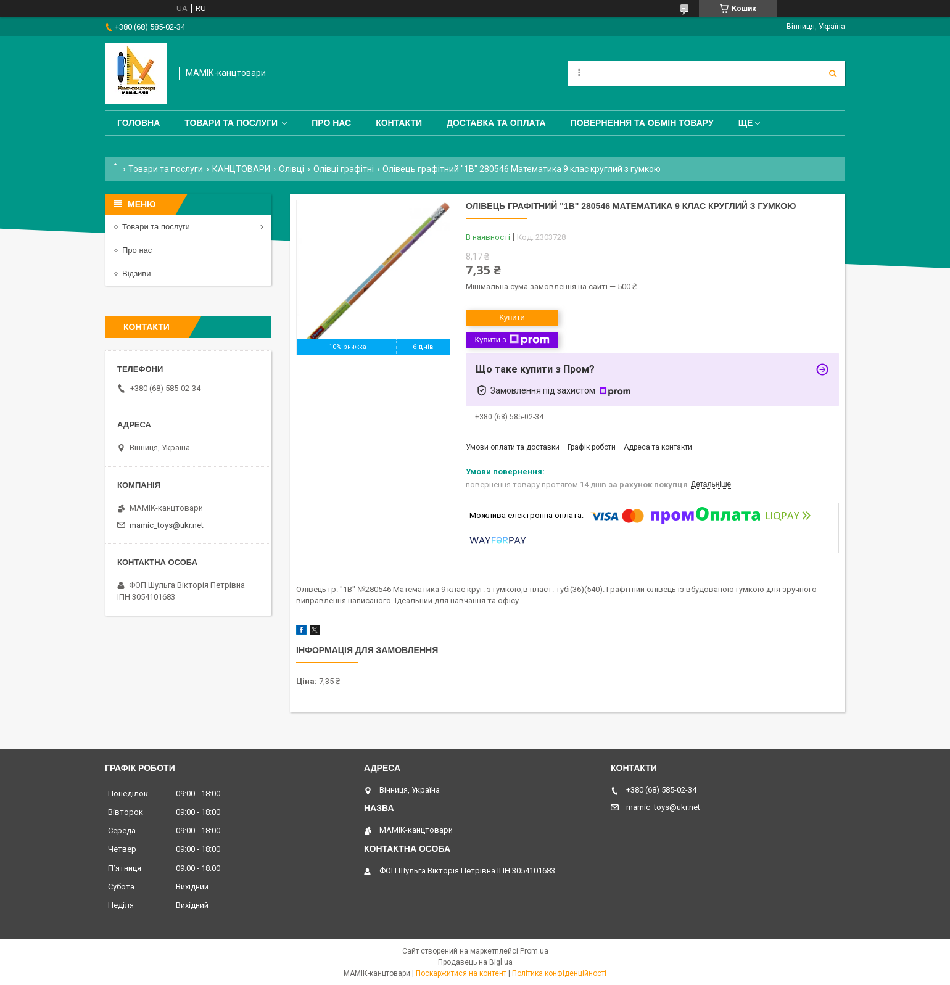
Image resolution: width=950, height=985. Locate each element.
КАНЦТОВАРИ (241, 169)
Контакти (399, 123)
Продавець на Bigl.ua (475, 962)
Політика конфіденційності (559, 973)
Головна (138, 123)
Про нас (331, 123)
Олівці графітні (343, 169)
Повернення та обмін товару (642, 123)
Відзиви (136, 273)
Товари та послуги (231, 123)
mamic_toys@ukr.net (167, 525)
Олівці (291, 169)
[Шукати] (832, 73)
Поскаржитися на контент (461, 973)
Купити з (511, 339)
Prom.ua (534, 951)
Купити (512, 317)
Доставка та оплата (496, 123)
